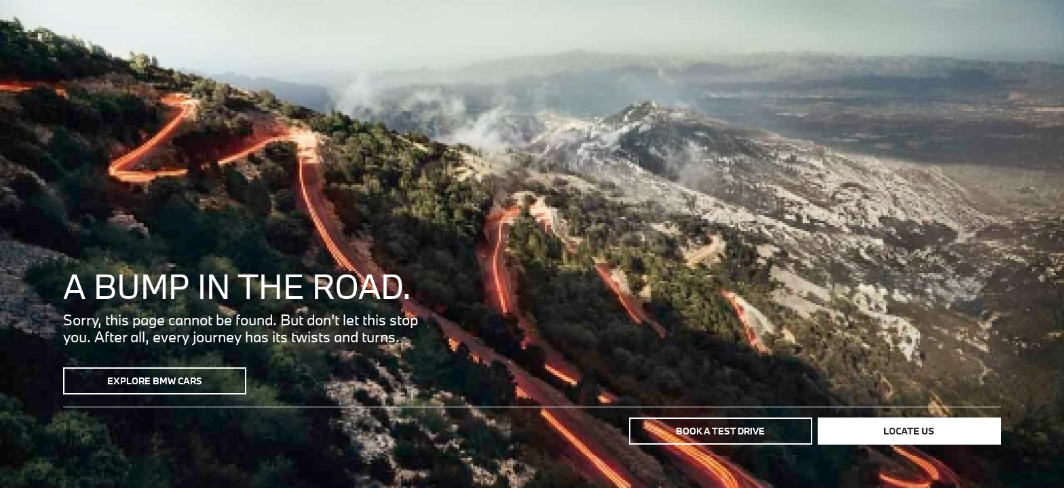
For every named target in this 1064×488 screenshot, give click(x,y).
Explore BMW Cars (154, 381)
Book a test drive (720, 431)
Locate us (909, 431)
